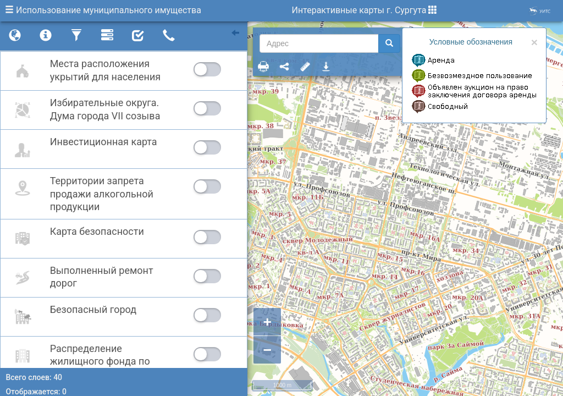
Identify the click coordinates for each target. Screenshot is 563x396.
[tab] (15, 36)
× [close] (534, 42)
